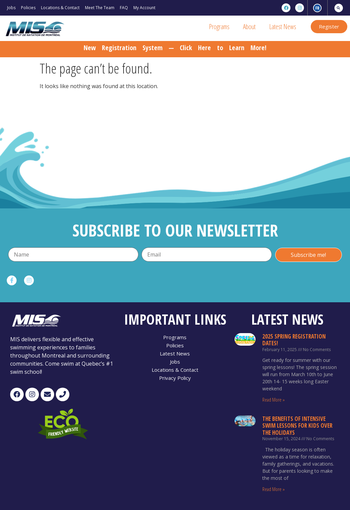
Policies (28, 8)
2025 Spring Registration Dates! (294, 339)
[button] (329, 26)
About (249, 26)
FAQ (124, 8)
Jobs (11, 8)
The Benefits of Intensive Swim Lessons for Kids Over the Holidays (297, 425)
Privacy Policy (175, 377)
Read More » (273, 399)
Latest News (282, 26)
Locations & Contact (60, 8)
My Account (144, 8)
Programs (219, 26)
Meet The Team (99, 8)
